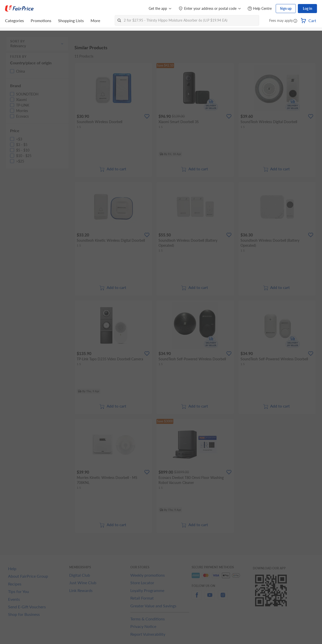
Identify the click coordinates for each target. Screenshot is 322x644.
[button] (295, 21)
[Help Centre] (260, 8)
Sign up (286, 8)
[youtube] (210, 598)
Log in (307, 8)
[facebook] (197, 598)
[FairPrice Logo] (19, 9)
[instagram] (223, 598)
